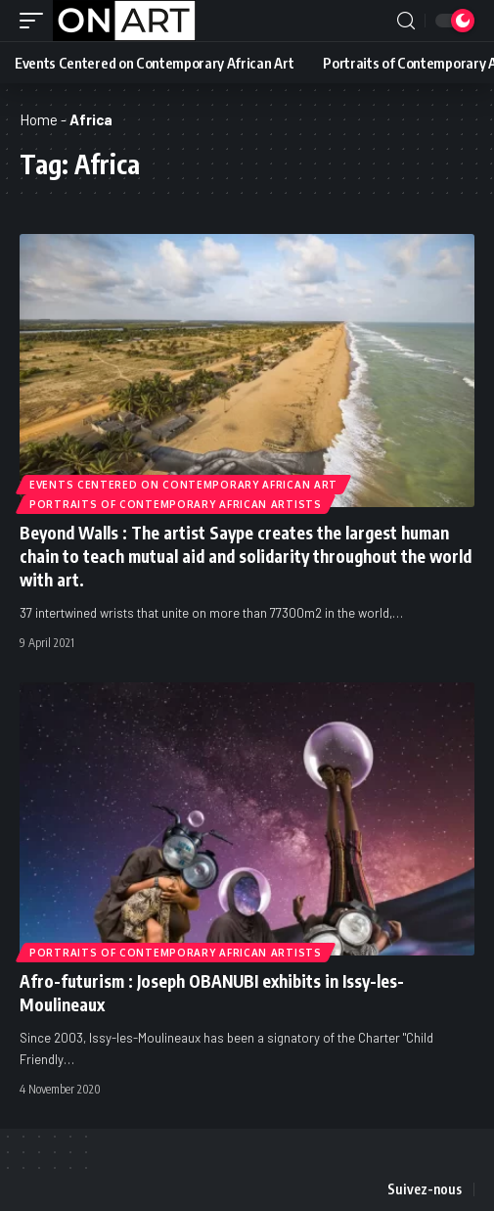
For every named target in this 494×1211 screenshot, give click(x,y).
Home (39, 119)
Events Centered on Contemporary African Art (183, 484)
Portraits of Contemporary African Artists (175, 504)
